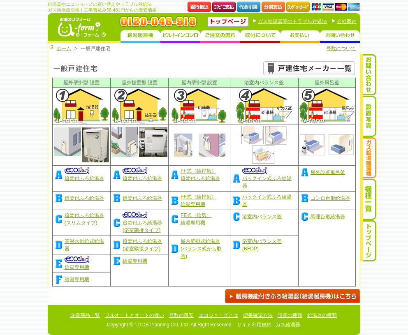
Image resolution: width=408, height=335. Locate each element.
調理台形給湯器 (328, 216)
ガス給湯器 (288, 325)
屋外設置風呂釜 (328, 172)
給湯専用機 (135, 261)
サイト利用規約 (254, 325)
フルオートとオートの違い (134, 315)
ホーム (63, 48)
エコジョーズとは (218, 315)
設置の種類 (290, 315)
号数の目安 (181, 315)
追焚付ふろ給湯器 (84, 198)
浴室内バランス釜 (262, 216)
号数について (341, 48)
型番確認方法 (258, 315)
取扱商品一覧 (85, 315)
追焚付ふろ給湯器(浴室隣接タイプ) (142, 223)
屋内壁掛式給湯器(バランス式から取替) (201, 248)
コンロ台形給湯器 (330, 198)
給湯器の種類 (322, 315)
